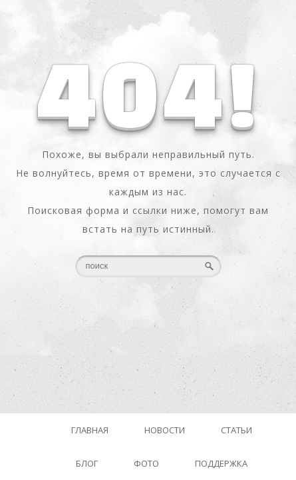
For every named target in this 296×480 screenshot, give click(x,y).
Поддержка (221, 463)
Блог (87, 463)
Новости (164, 430)
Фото (146, 463)
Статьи (236, 430)
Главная (89, 430)
